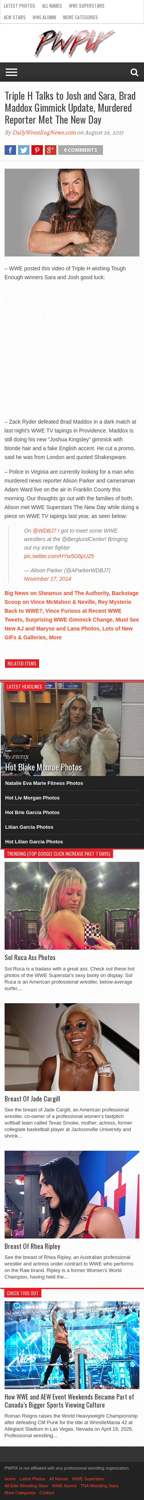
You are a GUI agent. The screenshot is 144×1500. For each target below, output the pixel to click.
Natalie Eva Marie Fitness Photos (44, 783)
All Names (52, 5)
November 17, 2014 (47, 579)
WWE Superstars (87, 5)
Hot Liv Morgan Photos (32, 798)
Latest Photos (19, 5)
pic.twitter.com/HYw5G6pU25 (59, 556)
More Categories (80, 17)
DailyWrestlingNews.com (44, 132)
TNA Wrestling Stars (99, 1485)
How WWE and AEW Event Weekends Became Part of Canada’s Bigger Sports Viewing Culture (69, 1401)
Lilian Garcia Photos (29, 827)
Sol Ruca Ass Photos (30, 957)
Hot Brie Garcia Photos (32, 812)
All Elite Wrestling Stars (26, 1485)
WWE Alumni (44, 17)
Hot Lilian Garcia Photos (34, 842)
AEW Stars (15, 17)
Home (10, 1479)
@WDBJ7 (44, 531)
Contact (46, 1492)
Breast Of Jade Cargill (32, 1099)
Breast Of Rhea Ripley (32, 1246)
